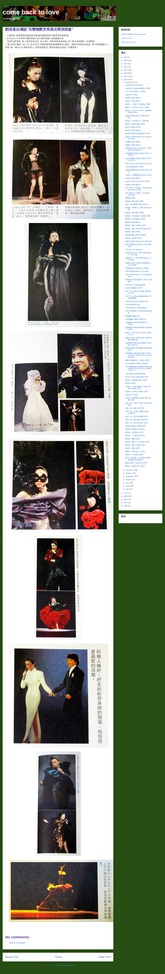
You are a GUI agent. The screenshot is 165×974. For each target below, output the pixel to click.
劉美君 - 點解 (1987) (132, 439)
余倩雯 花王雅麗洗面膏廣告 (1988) (137, 88)
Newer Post (11, 957)
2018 (126, 67)
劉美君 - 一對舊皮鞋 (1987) (135, 435)
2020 (126, 60)
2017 (126, 70)
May (127, 489)
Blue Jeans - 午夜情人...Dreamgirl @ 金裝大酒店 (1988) (138, 189)
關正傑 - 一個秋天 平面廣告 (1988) (137, 104)
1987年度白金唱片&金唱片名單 (136, 301)
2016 (126, 73)
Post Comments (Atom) (64, 965)
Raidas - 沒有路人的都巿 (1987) (136, 391)
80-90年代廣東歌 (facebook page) (133, 34)
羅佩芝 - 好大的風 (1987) (134, 454)
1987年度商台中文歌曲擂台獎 (136, 308)
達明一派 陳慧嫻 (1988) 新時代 (136, 204)
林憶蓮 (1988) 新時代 (133, 98)
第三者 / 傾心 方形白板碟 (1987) (137, 377)
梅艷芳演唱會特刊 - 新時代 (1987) (137, 360)
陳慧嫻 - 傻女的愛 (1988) (134, 201)
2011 (126, 493)
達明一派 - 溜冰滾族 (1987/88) (136, 420)
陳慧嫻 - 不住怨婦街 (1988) (135, 219)
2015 (126, 76)
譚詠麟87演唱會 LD (132, 316)
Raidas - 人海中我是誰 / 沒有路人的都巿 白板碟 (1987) (138, 387)
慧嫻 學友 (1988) (131, 95)
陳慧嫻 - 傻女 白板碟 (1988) (135, 225)
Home (58, 957)
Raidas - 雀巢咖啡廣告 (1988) (136, 380)
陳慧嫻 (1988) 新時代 (133, 222)
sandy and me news (128, 42)
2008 (126, 499)
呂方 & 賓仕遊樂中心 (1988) (135, 91)
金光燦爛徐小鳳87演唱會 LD (135, 319)
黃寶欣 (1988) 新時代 (133, 101)
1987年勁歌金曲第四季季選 (135, 374)
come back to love (31, 12)
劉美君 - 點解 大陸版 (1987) (135, 445)
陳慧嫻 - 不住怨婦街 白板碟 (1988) (137, 216)
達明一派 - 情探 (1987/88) (134, 408)
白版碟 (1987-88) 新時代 (134, 85)
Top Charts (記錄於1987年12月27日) (138, 164)
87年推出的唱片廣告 (132, 304)
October (129, 473)
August (128, 480)
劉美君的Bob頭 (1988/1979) (135, 426)
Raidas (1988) (130, 383)
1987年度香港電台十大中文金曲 (136, 271)
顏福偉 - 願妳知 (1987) (133, 238)
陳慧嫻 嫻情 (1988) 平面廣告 (135, 235)
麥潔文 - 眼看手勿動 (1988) (135, 124)
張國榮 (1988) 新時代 (133, 145)
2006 (126, 506)
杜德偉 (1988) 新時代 (133, 178)
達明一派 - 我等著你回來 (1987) (136, 423)
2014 (126, 79)
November (130, 470)
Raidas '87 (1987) (131, 395)
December (130, 82)
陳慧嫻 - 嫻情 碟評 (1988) (134, 213)
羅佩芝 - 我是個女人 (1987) (135, 451)
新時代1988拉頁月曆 (132, 127)
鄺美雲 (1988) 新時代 (133, 130)
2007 (126, 503)
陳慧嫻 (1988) (130, 198)
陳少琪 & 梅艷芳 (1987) (133, 288)
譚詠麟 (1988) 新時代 (133, 142)
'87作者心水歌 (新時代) (133, 250)
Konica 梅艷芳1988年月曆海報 (136, 363)
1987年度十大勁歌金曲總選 (135, 285)
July (127, 483)
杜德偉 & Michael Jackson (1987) (137, 181)
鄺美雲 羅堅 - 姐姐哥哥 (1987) (136, 463)
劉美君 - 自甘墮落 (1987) (134, 432)
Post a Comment (17, 943)
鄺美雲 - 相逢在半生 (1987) (135, 466)
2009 (126, 496)
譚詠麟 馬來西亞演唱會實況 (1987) (137, 133)
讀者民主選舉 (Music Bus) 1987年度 (138, 241)
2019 (126, 64)
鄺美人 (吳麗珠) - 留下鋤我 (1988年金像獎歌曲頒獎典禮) (138, 459)
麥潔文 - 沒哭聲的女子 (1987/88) (137, 121)
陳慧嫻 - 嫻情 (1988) (132, 232)
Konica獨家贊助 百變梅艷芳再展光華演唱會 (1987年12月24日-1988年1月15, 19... (138, 368)
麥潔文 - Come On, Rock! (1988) (137, 107)
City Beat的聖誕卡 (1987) (134, 167)
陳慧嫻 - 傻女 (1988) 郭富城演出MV (138, 229)
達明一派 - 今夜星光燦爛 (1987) (136, 416)
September (130, 476)
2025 (126, 57)
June (128, 486)
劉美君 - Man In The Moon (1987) (137, 442)
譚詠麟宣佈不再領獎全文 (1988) (136, 268)
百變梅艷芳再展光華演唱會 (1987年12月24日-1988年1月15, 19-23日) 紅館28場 (138, 355)
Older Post (105, 957)
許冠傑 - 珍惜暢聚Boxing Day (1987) (138, 175)
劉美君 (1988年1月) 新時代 (135, 429)
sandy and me (126, 38)
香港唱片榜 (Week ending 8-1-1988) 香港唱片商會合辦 (138, 149)
